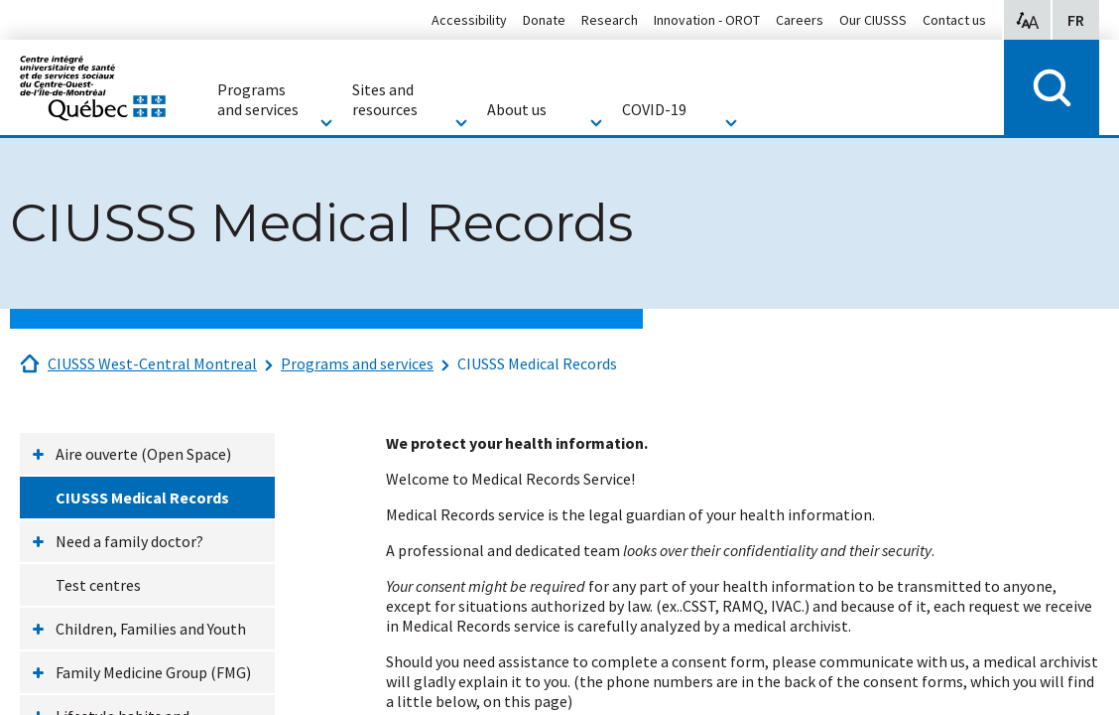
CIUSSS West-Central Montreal (152, 363)
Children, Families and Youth (151, 629)
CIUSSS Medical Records (537, 363)
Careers (799, 20)
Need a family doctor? (129, 541)
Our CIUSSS (873, 20)
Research (609, 20)
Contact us (954, 20)
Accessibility (469, 20)
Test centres (98, 585)
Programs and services (357, 363)
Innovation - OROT (707, 20)
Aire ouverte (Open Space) (143, 454)
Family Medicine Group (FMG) (153, 672)
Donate (544, 20)
